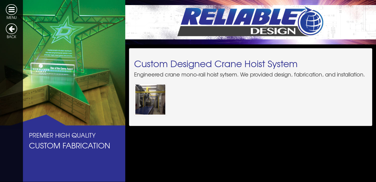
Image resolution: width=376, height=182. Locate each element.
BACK (11, 31)
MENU (11, 12)
